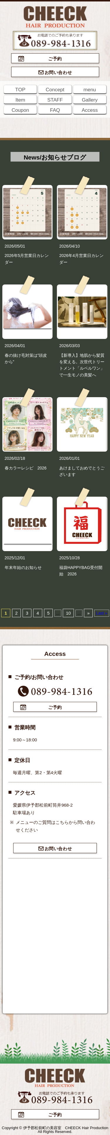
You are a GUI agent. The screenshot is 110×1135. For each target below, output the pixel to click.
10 (68, 613)
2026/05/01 (15, 246)
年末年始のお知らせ (23, 567)
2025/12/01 (15, 558)
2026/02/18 (15, 458)
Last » (101, 613)
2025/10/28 (69, 558)
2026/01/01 (69, 458)
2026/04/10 (69, 246)
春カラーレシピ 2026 (26, 468)
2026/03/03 (69, 345)
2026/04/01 (15, 345)
